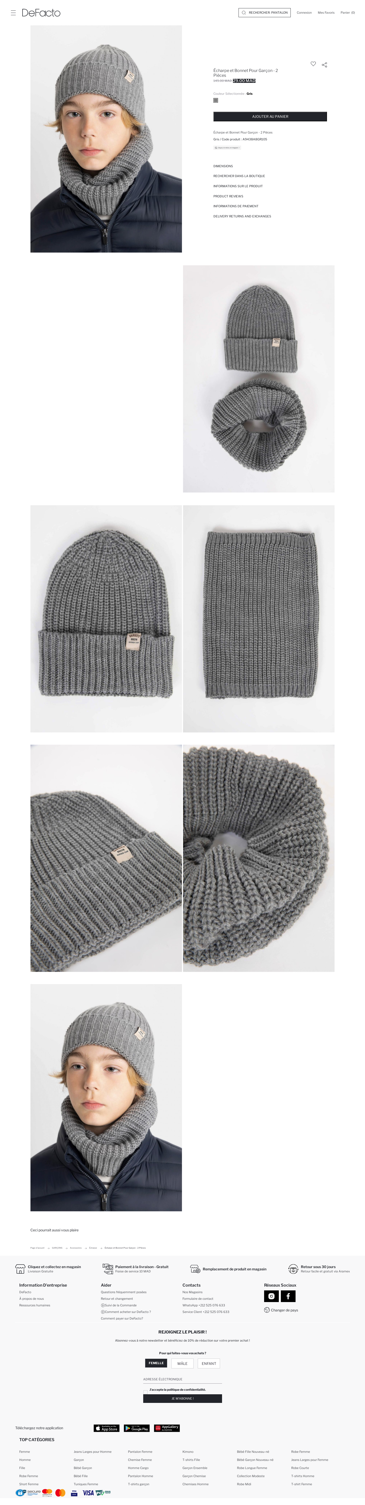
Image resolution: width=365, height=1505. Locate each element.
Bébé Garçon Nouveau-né (255, 1460)
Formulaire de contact (197, 1299)
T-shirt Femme (301, 1485)
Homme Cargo (138, 1469)
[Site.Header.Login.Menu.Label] (13, 13)
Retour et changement (117, 1299)
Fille (22, 1469)
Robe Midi (244, 1485)
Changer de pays (284, 1310)
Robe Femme (28, 1477)
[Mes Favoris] (326, 12)
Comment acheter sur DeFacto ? (126, 1312)
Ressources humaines (34, 1306)
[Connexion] (304, 12)
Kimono (187, 1452)
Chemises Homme (195, 1485)
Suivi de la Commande (119, 1306)
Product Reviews (228, 196)
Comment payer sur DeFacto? (122, 1319)
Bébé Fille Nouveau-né (253, 1452)
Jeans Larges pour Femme (309, 1460)
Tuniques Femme (86, 1485)
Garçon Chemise (194, 1477)
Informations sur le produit (238, 186)
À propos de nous (31, 1299)
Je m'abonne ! (183, 1399)
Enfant (209, 1364)
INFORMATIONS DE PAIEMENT (236, 206)
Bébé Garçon (83, 1469)
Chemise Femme (140, 1460)
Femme (24, 1452)
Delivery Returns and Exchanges (242, 216)
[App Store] (107, 1428)
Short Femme (29, 1485)
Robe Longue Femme (252, 1469)
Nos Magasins (192, 1292)
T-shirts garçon (138, 1485)
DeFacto (25, 1292)
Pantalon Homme (140, 1477)
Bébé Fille (81, 1477)
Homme (25, 1460)
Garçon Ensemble (194, 1469)
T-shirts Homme (302, 1477)
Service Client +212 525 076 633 (205, 1312)
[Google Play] (137, 1428)
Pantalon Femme (140, 1452)
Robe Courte (300, 1469)
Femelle (156, 1363)
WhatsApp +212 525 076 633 (203, 1306)
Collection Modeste (251, 1477)
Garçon (79, 1460)
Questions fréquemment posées (124, 1292)
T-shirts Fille (191, 1460)
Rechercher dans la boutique (239, 176)
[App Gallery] (167, 1428)
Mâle (182, 1364)
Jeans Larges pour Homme (93, 1452)
